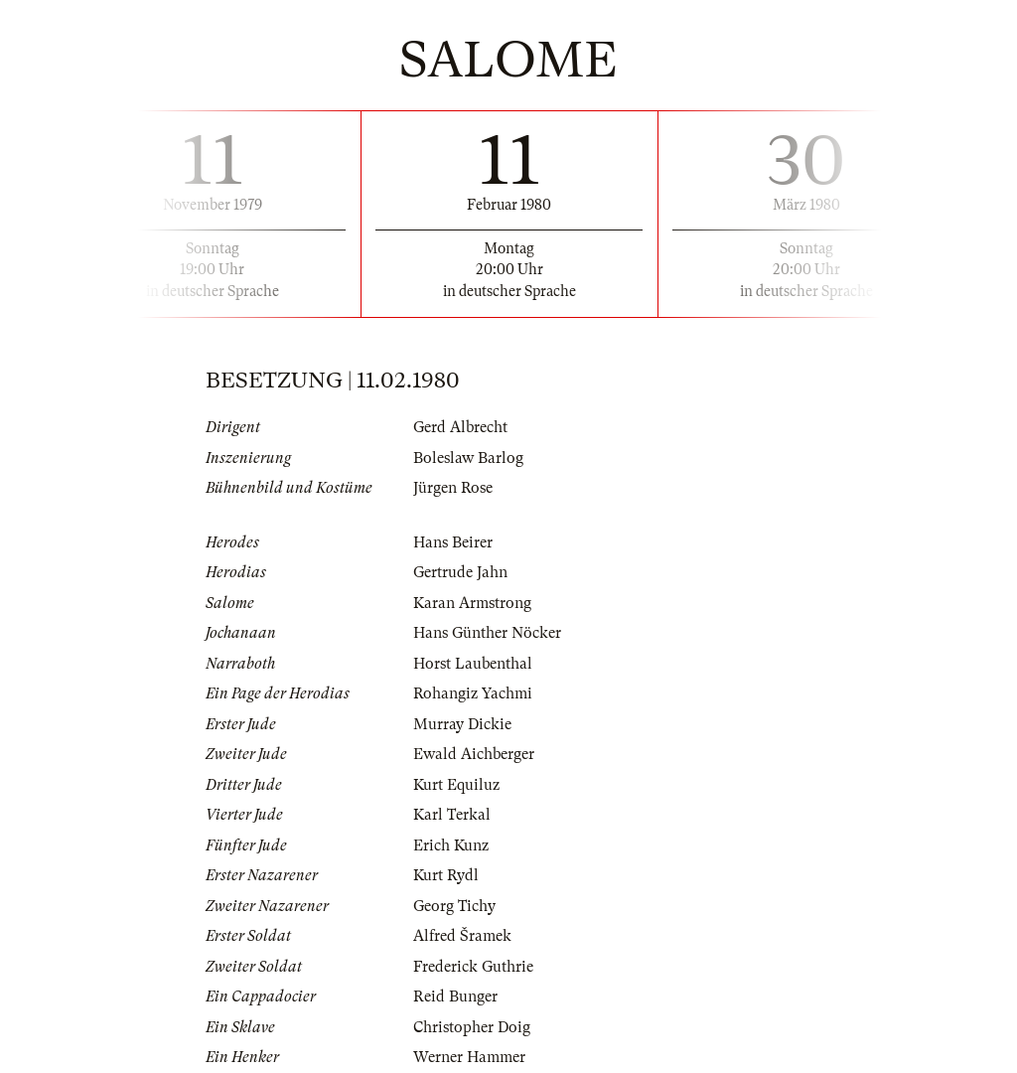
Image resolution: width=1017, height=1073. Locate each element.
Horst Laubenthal (472, 664)
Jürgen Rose (453, 488)
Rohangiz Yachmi (472, 693)
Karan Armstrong (472, 603)
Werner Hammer (469, 1057)
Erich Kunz (451, 845)
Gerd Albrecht (460, 427)
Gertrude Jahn (460, 572)
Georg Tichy (454, 906)
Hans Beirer (453, 542)
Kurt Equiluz (456, 785)
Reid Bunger (455, 996)
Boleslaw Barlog (468, 458)
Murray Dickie (462, 724)
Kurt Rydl (446, 875)
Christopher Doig (471, 1027)
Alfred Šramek (462, 936)
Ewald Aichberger (473, 754)
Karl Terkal (452, 815)
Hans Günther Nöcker (487, 633)
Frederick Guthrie (473, 967)
